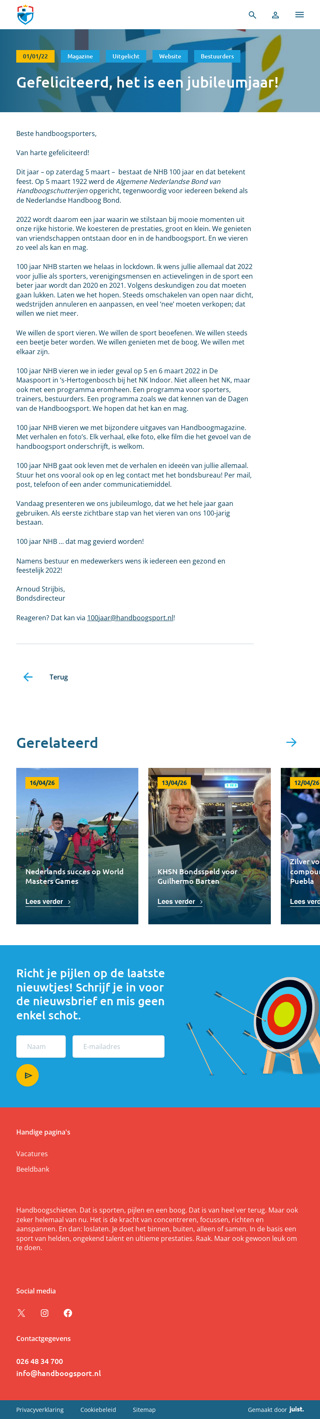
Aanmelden (27, 1075)
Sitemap (144, 1410)
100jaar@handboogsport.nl (130, 617)
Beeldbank (32, 1169)
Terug (59, 677)
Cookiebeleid (98, 1410)
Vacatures (32, 1153)
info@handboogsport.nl (58, 1373)
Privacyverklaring (40, 1410)
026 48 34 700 (39, 1361)
